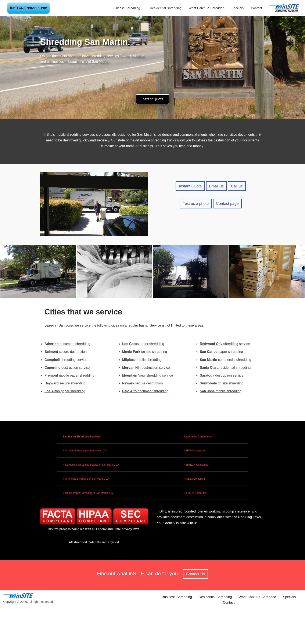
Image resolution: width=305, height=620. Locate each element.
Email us (216, 186)
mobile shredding (142, 360)
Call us (237, 186)
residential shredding (225, 367)
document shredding (67, 344)
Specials (238, 8)
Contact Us (195, 574)
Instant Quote (190, 186)
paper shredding (64, 391)
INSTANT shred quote (28, 8)
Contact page (227, 203)
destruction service (67, 367)
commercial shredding (225, 360)
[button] (142, 8)
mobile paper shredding (69, 375)
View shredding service (147, 375)
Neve (36, 614)
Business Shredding (177, 597)
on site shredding (144, 351)
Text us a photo (196, 203)
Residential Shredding (166, 8)
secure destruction (65, 351)
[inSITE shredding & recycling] (284, 8)
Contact (256, 8)
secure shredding (65, 383)
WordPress (69, 614)
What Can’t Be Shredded (206, 8)
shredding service (65, 360)
